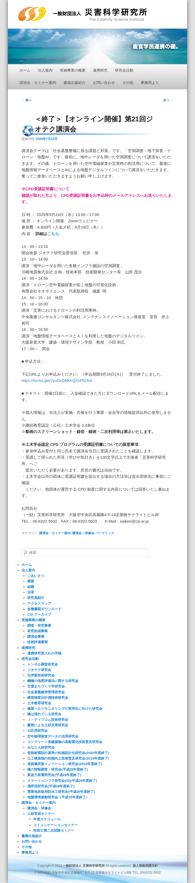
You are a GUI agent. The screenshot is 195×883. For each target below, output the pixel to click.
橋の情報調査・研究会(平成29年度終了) (57, 769)
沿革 (30, 592)
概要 (30, 581)
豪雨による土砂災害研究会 (47, 725)
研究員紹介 (35, 598)
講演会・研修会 (83, 533)
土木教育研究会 (39, 703)
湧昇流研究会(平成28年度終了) (50, 786)
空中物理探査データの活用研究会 (52, 736)
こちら (53, 233)
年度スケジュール (47, 819)
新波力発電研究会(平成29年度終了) (54, 775)
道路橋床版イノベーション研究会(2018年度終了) (64, 764)
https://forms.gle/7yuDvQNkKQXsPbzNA (57, 380)
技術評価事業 (37, 642)
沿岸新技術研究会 (41, 675)
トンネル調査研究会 (42, 664)
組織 (30, 587)
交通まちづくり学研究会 (46, 686)
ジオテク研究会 (39, 670)
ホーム (24, 70)
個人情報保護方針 (145, 866)
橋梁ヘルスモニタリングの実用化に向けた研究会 (64, 709)
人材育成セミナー (41, 814)
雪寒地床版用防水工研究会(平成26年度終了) (61, 792)
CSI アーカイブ (39, 614)
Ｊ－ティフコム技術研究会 (47, 720)
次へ (168, 100)
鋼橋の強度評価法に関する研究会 (52, 681)
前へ (27, 100)
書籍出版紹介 (75, 82)
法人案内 (45, 70)
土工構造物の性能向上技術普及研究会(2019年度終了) (68, 758)
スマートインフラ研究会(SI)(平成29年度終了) (62, 781)
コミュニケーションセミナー (55, 825)
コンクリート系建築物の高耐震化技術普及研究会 (64, 742)
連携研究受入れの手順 (44, 653)
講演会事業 (35, 636)
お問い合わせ (104, 82)
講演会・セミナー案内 (37, 82)
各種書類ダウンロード (44, 609)
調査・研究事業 (39, 625)
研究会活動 (124, 70)
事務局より (150, 82)
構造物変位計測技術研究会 (47, 698)
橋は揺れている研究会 (44, 714)
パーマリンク (104, 533)
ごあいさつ (35, 576)
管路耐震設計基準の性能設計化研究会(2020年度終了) (68, 753)
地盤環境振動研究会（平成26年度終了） (58, 797)
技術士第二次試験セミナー (53, 830)
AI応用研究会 (37, 731)
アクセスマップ (39, 603)
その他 (127, 82)
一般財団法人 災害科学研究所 (82, 14)
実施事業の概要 (73, 70)
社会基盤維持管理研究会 (46, 692)
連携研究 (100, 70)
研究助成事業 (37, 631)
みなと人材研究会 (41, 747)
